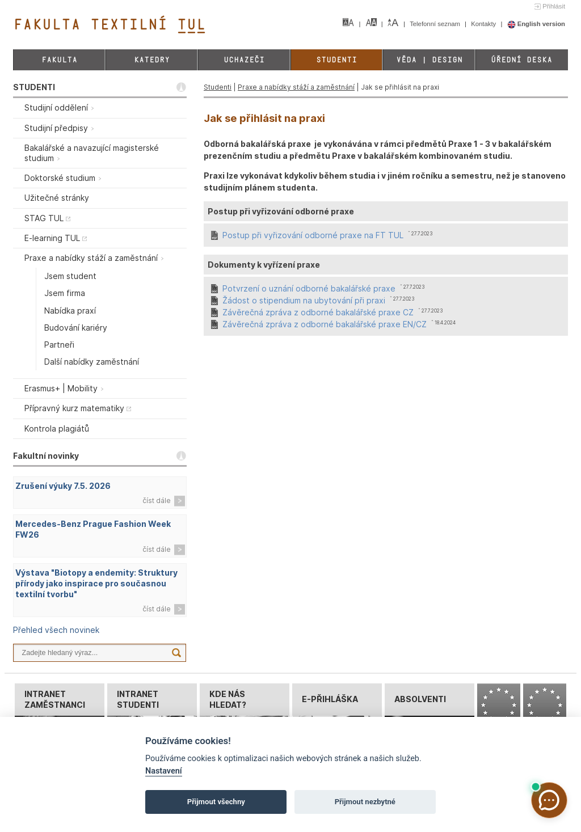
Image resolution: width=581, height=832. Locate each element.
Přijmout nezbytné (365, 801)
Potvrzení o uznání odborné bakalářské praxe (308, 288)
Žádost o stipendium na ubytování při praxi (303, 300)
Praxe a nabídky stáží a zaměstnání (296, 87)
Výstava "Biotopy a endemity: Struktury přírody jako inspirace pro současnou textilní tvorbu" (96, 583)
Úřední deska (521, 60)
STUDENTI (34, 87)
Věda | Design (429, 60)
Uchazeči (244, 60)
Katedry (152, 60)
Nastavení (163, 771)
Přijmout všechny (216, 801)
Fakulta (59, 60)
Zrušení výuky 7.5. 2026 (63, 486)
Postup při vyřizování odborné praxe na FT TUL (312, 235)
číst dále (156, 500)
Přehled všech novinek (56, 630)
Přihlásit (553, 6)
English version (536, 23)
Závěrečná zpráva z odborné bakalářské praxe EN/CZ (324, 324)
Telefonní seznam (436, 23)
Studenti (336, 60)
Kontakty (484, 23)
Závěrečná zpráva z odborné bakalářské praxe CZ (318, 312)
